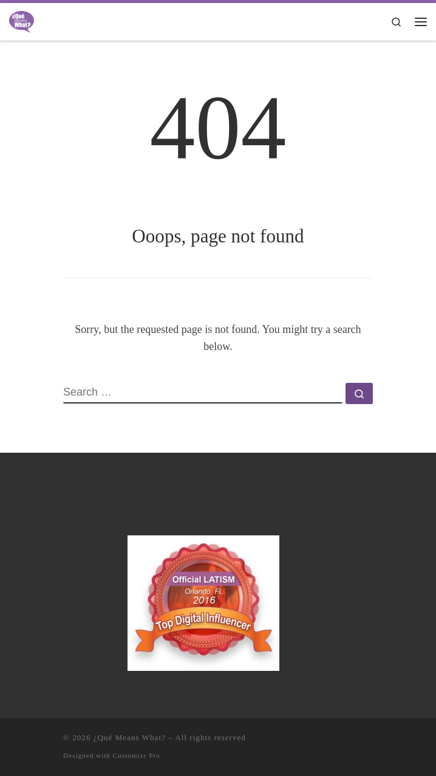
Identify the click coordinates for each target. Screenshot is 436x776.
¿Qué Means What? (130, 737)
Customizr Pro (136, 755)
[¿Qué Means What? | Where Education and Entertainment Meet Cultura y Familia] (21, 20)
